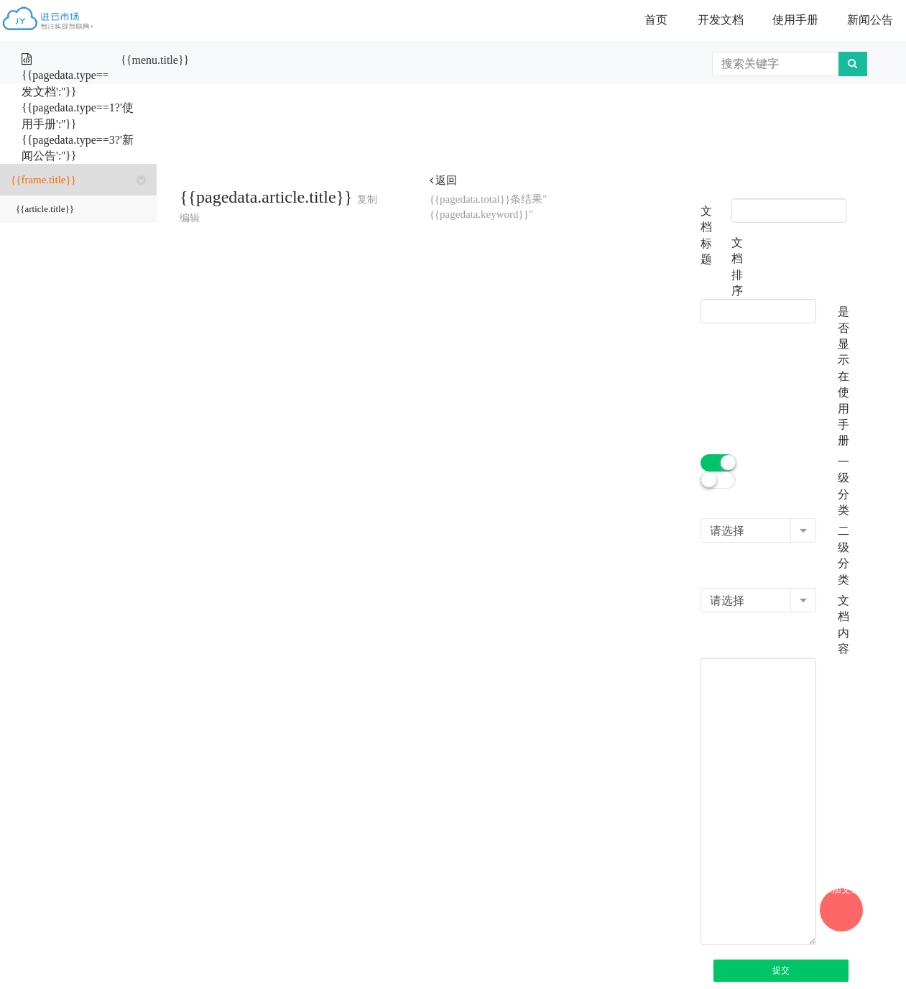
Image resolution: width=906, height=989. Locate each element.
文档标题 (706, 235)
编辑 (190, 218)
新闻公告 (870, 20)
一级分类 (843, 486)
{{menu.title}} (155, 60)
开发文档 (721, 20)
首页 (655, 20)
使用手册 (795, 20)
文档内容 (843, 624)
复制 (367, 199)
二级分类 (843, 555)
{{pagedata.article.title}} (266, 197)
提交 (781, 970)
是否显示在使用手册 (843, 375)
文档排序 (737, 266)
